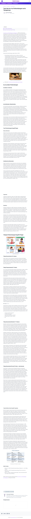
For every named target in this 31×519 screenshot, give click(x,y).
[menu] (2, 1)
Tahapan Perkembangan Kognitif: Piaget (9, 29)
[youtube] (4, 513)
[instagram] (6, 513)
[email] (13, 491)
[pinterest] (11, 491)
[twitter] (7, 491)
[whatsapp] (8, 491)
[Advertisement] (15, 20)
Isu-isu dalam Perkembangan (8, 28)
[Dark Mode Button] (29, 1)
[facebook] (5, 491)
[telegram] (10, 491)
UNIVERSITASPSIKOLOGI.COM (14, 517)
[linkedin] (7, 513)
